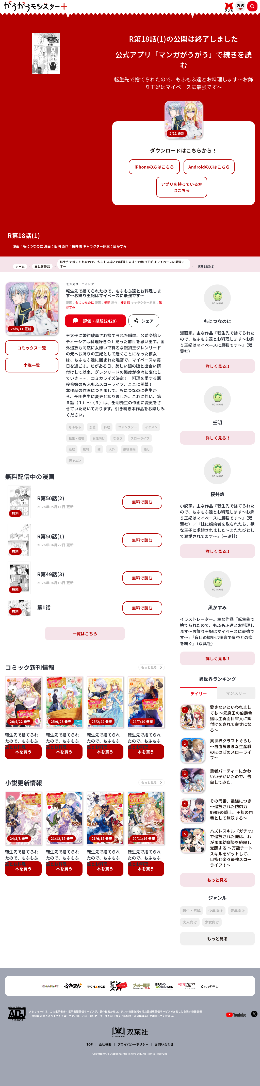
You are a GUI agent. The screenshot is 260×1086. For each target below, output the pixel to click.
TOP (90, 1044)
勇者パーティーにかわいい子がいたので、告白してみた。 (230, 776)
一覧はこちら (84, 633)
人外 (112, 449)
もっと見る (217, 880)
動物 (86, 449)
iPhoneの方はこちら (154, 167)
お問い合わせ (164, 1044)
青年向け (238, 910)
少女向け (212, 922)
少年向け (215, 910)
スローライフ (140, 438)
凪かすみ (120, 246)
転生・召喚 (77, 438)
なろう (117, 438)
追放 (72, 449)
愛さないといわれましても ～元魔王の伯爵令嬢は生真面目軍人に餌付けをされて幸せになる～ (231, 718)
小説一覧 (31, 365)
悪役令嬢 (129, 449)
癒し (147, 449)
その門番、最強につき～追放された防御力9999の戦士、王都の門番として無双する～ (231, 809)
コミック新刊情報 (30, 667)
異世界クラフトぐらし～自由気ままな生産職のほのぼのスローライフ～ (230, 749)
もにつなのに (33, 246)
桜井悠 (77, 246)
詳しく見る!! (217, 366)
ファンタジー (127, 427)
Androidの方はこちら (209, 167)
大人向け (190, 922)
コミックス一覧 (31, 348)
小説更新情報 (23, 783)
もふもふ (75, 427)
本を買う (23, 752)
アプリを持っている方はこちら (181, 187)
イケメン (151, 427)
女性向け (98, 438)
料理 (107, 427)
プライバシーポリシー (133, 1044)
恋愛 (92, 427)
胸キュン (75, 460)
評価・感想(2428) (100, 321)
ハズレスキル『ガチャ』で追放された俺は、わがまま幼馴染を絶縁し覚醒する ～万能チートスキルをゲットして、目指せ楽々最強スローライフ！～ (231, 848)
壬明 (57, 246)
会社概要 (105, 1044)
